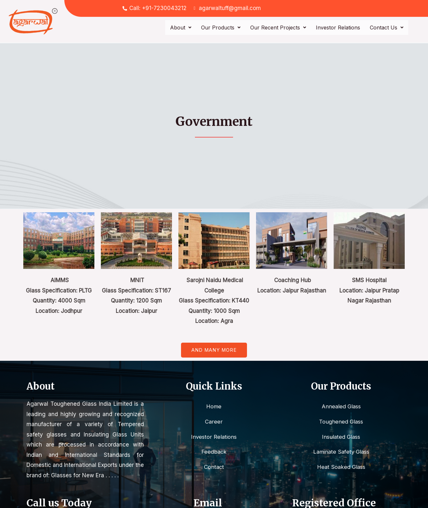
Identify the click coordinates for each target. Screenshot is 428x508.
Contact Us (386, 27)
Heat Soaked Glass (341, 467)
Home (213, 406)
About (180, 27)
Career (214, 421)
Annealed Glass (341, 406)
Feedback (213, 452)
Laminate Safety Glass (341, 452)
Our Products (221, 27)
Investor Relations (338, 27)
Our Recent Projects (278, 27)
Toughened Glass (341, 421)
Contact (214, 467)
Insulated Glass (341, 437)
